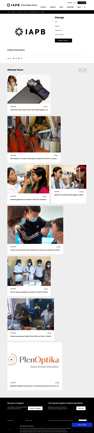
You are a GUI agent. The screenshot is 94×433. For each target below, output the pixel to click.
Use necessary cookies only (82, 420)
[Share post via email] (22, 58)
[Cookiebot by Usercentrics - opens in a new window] (9, 430)
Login (75, 2)
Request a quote (63, 40)
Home (8, 12)
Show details (23, 428)
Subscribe (81, 408)
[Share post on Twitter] (16, 58)
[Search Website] (84, 7)
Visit (82, 2)
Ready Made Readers (34, 12)
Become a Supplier (35, 408)
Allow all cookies (82, 415)
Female (42, 12)
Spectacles (25, 12)
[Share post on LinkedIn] (19, 58)
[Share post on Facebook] (14, 58)
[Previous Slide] (80, 70)
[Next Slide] (85, 70)
